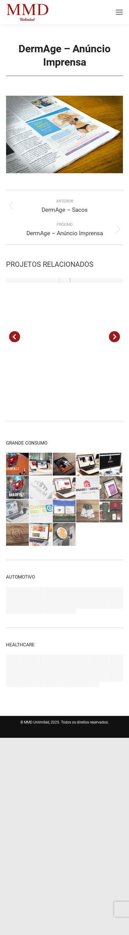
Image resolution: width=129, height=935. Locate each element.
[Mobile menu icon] (119, 12)
